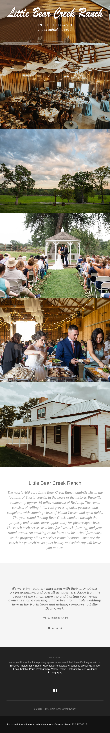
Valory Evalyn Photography (66, 669)
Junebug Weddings (81, 665)
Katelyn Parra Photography (35, 669)
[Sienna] (55, 13)
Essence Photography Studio (25, 665)
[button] (49, 628)
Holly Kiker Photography (56, 665)
